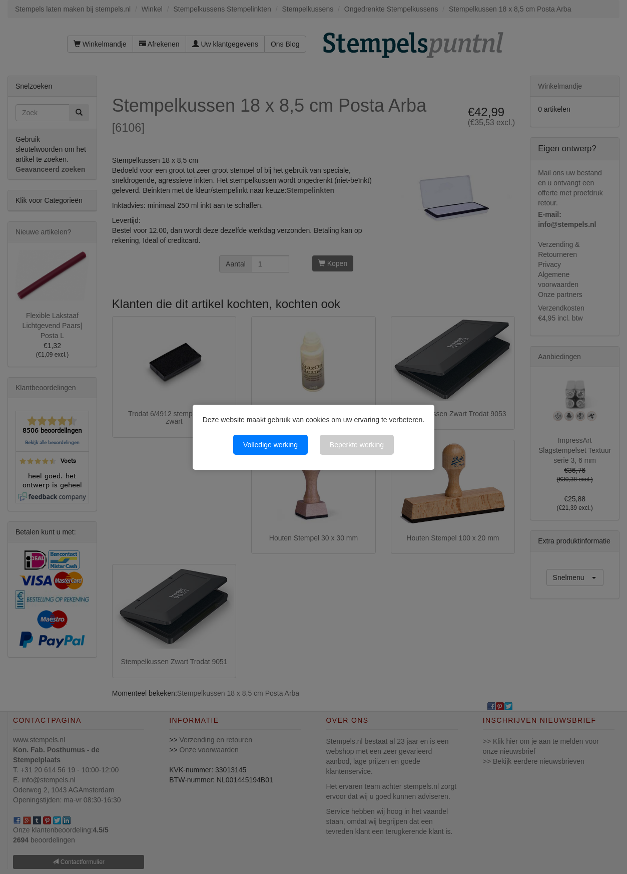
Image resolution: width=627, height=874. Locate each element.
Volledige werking (270, 445)
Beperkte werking (357, 445)
